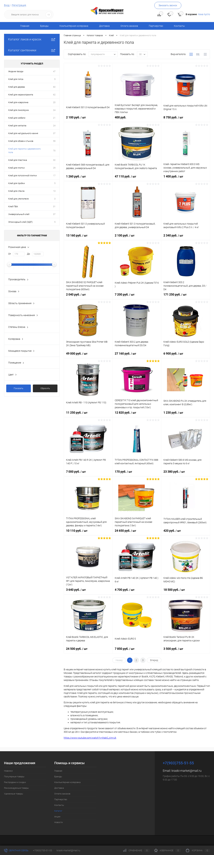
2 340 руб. (185, 238)
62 (54, 94)
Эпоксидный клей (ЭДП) (20, 222)
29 (54, 168)
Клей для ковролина (18, 102)
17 (54, 175)
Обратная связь (16, 850)
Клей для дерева (16, 87)
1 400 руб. (185, 179)
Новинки (8, 771)
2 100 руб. (88, 120)
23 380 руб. (185, 474)
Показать (18, 388)
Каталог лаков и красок (32, 39)
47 (54, 71)
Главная (24, 26)
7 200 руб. (137, 297)
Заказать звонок (168, 5)
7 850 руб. (137, 652)
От (9, 253)
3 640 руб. (88, 592)
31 (54, 206)
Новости (58, 822)
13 (54, 191)
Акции (57, 816)
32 (54, 160)
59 (54, 141)
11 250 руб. (88, 415)
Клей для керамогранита (20, 94)
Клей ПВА (13, 206)
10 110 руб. (88, 533)
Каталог (58, 811)
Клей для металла (17, 125)
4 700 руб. (137, 592)
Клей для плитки (16, 168)
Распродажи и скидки (15, 782)
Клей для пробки (16, 183)
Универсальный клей (18, 214)
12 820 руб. (137, 415)
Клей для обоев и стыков (20, 141)
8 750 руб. (185, 120)
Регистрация (19, 5)
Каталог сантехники (32, 50)
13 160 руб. (88, 238)
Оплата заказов (129, 26)
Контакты (179, 26)
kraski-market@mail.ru (187, 770)
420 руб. (185, 533)
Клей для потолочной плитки (22, 175)
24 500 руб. (88, 652)
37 (54, 133)
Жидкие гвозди (15, 71)
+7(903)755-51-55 (42, 850)
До (28, 253)
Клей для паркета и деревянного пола (24, 151)
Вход (6, 5)
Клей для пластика (17, 160)
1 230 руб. (185, 415)
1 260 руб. (88, 179)
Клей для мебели (16, 118)
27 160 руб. (137, 356)
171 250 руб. (185, 297)
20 (54, 102)
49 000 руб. (88, 356)
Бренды (44, 26)
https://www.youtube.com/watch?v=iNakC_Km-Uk (90, 737)
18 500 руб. (185, 592)
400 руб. (137, 120)
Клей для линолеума (18, 110)
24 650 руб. (137, 533)
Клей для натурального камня (23, 133)
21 (54, 118)
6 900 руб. (185, 356)
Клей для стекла (16, 191)
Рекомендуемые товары (16, 788)
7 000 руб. (88, 474)
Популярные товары (14, 776)
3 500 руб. (185, 652)
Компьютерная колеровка (73, 26)
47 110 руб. (137, 179)
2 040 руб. (88, 297)
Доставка (104, 26)
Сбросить (45, 388)
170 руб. (137, 474)
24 (54, 110)
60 (54, 87)
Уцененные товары (13, 793)
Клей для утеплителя (18, 198)
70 (54, 150)
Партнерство (156, 26)
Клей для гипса (15, 79)
